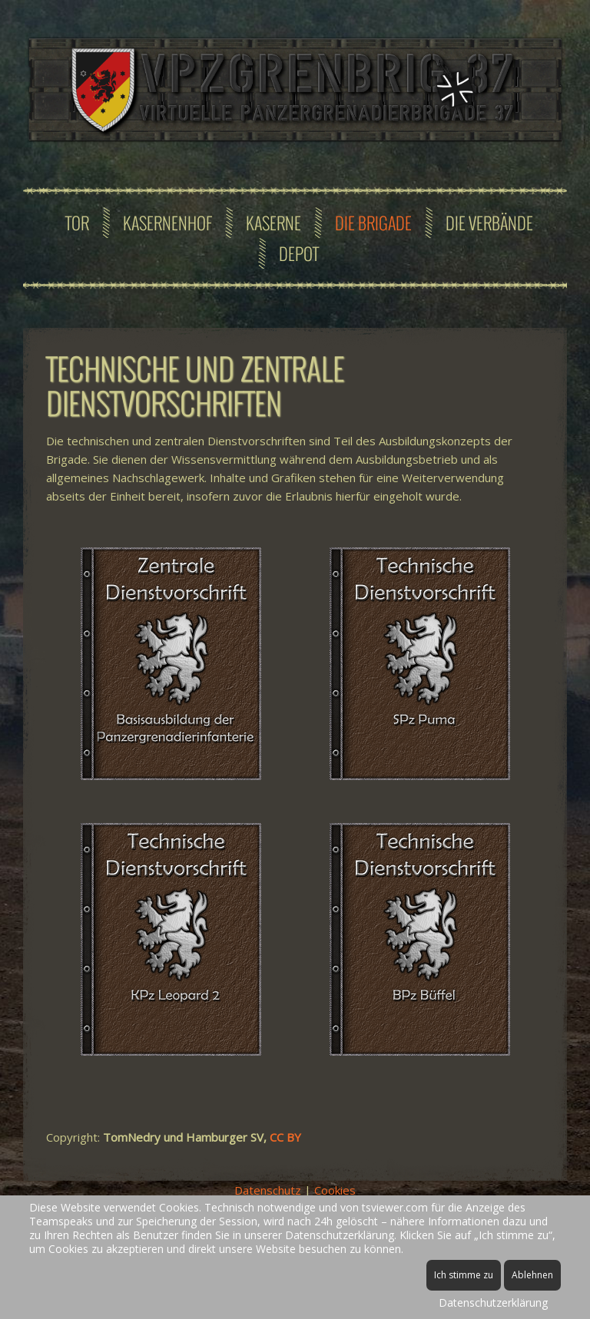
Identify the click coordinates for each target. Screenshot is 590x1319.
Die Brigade (373, 222)
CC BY (287, 1137)
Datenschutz (267, 1190)
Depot (299, 253)
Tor (77, 222)
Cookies (335, 1190)
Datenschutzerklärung (493, 1302)
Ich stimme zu (463, 1274)
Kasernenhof (167, 222)
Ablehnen (532, 1274)
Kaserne (273, 222)
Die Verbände (489, 222)
